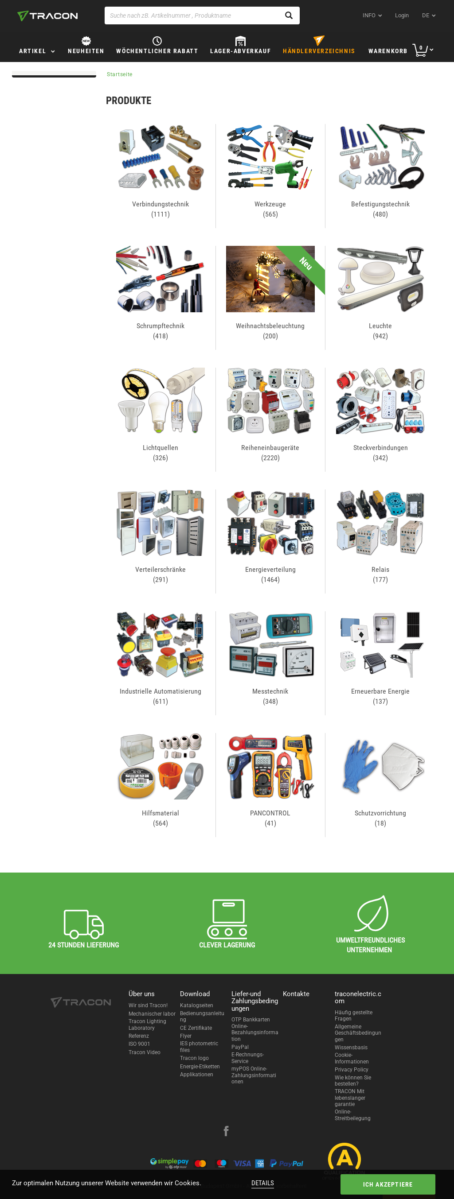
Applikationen (196, 1074)
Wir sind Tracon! (148, 1005)
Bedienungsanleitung (202, 1016)
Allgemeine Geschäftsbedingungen (358, 1033)
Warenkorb (388, 50)
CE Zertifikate (196, 1028)
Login (402, 15)
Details (262, 1183)
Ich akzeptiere (388, 1184)
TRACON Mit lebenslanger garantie (350, 1097)
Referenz (139, 1036)
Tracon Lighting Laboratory (147, 1024)
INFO (369, 15)
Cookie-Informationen (352, 1058)
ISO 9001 (139, 1044)
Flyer (186, 1036)
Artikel (32, 50)
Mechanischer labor (152, 1014)
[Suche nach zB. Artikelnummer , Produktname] (202, 15)
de (425, 15)
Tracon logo (194, 1058)
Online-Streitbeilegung (353, 1115)
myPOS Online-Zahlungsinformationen (253, 1075)
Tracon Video (144, 1052)
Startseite (120, 74)
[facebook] (226, 1132)
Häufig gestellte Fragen (353, 1015)
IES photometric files (199, 1046)
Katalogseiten (196, 1005)
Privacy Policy (351, 1070)
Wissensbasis (351, 1047)
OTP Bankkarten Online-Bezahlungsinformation (254, 1029)
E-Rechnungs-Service (247, 1058)
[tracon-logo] (47, 16)
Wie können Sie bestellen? (353, 1081)
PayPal (240, 1047)
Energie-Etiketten (200, 1066)
